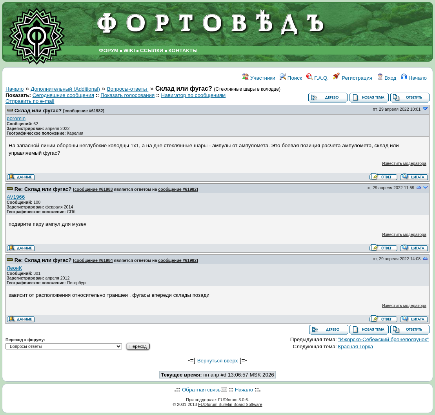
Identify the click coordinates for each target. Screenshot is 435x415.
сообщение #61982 (83, 110)
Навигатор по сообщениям (193, 95)
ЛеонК (14, 268)
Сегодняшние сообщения (63, 95)
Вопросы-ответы (128, 89)
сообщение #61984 (94, 260)
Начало (414, 78)
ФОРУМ (108, 50)
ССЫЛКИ (151, 50)
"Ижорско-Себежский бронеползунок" (383, 339)
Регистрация (352, 78)
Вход (387, 78)
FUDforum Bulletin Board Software (230, 404)
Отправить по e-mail (29, 101)
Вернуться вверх (217, 361)
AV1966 (16, 197)
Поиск (291, 78)
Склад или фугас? (38, 110)
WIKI (129, 50)
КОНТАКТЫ (183, 50)
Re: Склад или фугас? (43, 189)
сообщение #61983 (94, 189)
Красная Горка (355, 346)
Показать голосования (127, 95)
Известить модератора (404, 163)
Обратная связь (201, 390)
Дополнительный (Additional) (65, 89)
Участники (258, 78)
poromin (16, 118)
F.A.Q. (317, 78)
